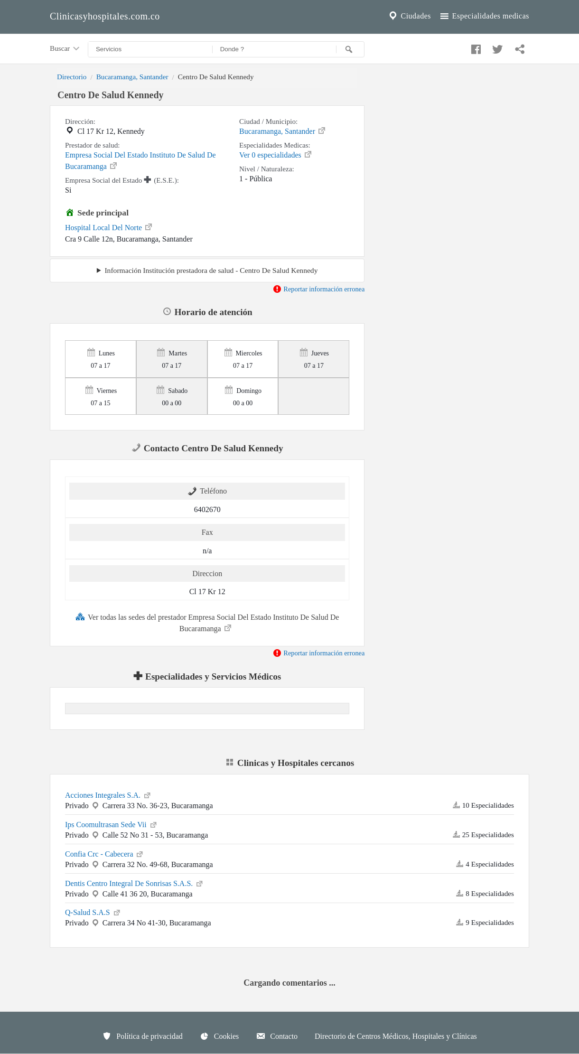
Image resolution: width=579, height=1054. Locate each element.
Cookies (219, 1036)
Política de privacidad (142, 1036)
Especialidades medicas (484, 16)
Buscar (65, 49)
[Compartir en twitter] (496, 47)
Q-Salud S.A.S (93, 911)
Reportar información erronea (318, 289)
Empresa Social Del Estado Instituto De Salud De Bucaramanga (140, 160)
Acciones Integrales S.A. (108, 794)
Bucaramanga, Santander (132, 77)
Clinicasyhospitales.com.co (105, 16)
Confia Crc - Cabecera (104, 853)
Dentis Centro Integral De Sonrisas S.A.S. (134, 882)
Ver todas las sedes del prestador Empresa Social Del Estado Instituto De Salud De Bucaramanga (207, 622)
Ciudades (409, 16)
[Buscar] (350, 49)
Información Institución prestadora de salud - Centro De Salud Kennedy (211, 270)
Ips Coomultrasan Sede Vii (111, 824)
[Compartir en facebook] (474, 47)
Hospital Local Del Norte (109, 227)
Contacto (277, 1036)
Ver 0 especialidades (276, 154)
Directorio (71, 77)
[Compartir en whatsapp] (518, 47)
